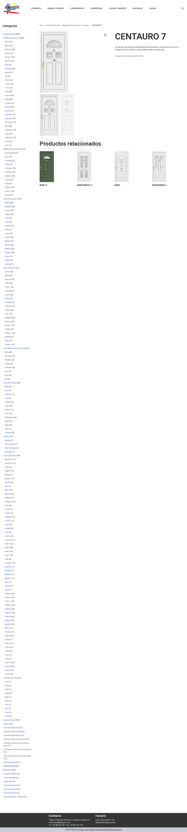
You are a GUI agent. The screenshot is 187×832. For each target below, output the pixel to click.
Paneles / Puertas (56, 8)
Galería (152, 8)
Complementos (77, 8)
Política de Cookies (114, 830)
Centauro (85, 25)
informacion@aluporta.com (59, 822)
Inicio (42, 25)
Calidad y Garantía (117, 8)
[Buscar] (182, 8)
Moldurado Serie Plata (70, 25)
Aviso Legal (83, 830)
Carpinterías (97, 8)
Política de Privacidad (97, 830)
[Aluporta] (11, 8)
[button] (105, 35)
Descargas (138, 8)
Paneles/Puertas (52, 25)
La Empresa (36, 8)
